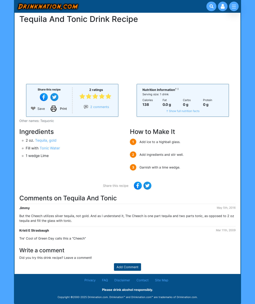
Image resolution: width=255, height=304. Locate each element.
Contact (142, 280)
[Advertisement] (127, 53)
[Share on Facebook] (44, 97)
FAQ (105, 280)
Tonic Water (50, 148)
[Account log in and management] (223, 6)
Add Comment (127, 267)
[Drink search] (211, 6)
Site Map (161, 280)
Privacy (90, 280)
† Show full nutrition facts (182, 111)
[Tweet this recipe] (54, 97)
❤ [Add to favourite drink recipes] (33, 108)
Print (63, 109)
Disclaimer (122, 280)
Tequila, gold (45, 140)
